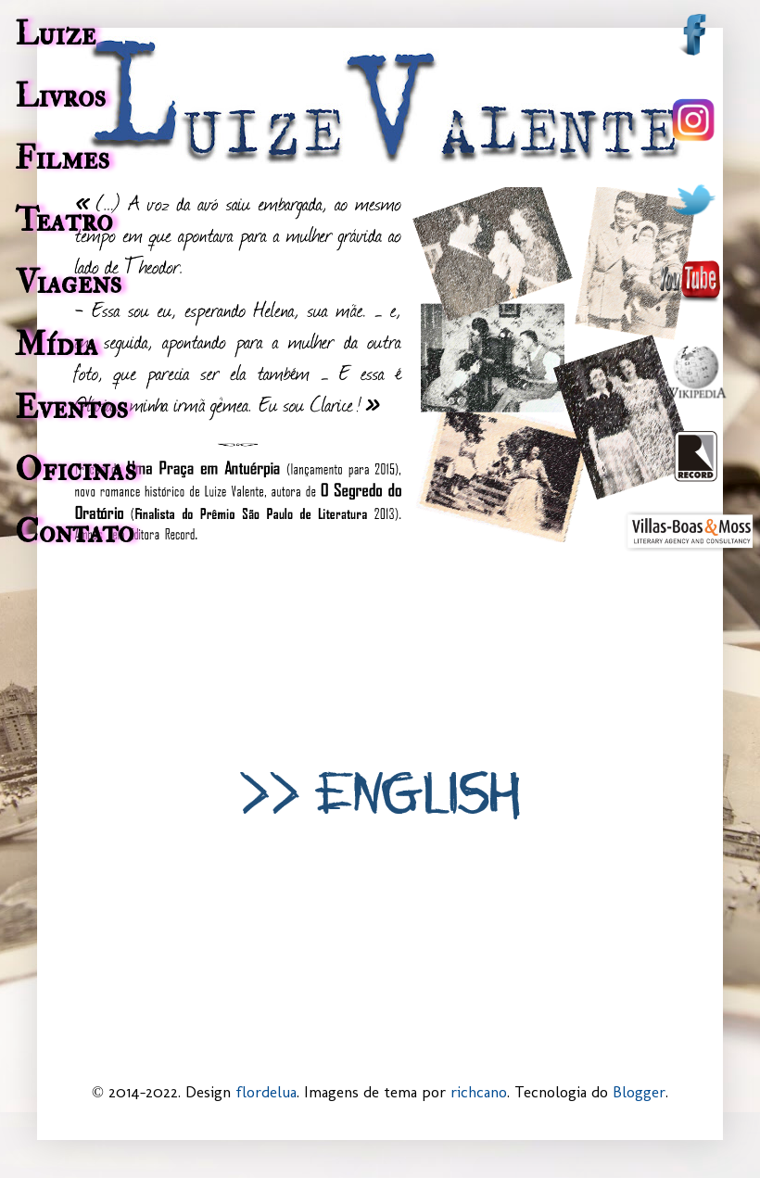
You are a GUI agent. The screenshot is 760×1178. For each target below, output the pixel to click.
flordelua (266, 1092)
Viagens (68, 282)
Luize (55, 34)
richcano (478, 1092)
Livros (60, 96)
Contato (74, 532)
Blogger (639, 1092)
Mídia (56, 344)
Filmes (62, 158)
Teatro (63, 220)
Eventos (71, 407)
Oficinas (75, 470)
